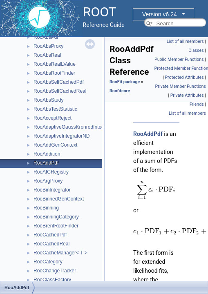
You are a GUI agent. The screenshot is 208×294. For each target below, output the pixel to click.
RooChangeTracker (55, 271)
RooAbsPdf (46, 37)
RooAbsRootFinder (54, 73)
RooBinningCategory (56, 217)
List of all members (185, 41)
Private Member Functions (180, 86)
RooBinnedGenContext (59, 199)
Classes (196, 50)
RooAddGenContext (55, 145)
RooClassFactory (52, 280)
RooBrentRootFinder (56, 226)
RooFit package (125, 82)
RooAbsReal (47, 55)
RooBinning (46, 208)
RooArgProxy (48, 181)
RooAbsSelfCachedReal (60, 91)
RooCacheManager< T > (60, 253)
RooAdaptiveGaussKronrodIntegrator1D (77, 127)
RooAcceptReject (53, 118)
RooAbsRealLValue (55, 64)
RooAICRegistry (51, 172)
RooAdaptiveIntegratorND (61, 136)
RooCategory (48, 262)
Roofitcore (120, 91)
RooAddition (47, 154)
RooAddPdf (46, 163)
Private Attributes (187, 95)
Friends (197, 104)
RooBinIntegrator (52, 190)
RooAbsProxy (48, 46)
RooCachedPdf (50, 235)
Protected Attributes (184, 77)
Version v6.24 (159, 14)
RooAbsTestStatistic (55, 109)
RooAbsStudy (48, 100)
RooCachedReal (51, 244)
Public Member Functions (179, 59)
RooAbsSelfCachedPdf (59, 82)
